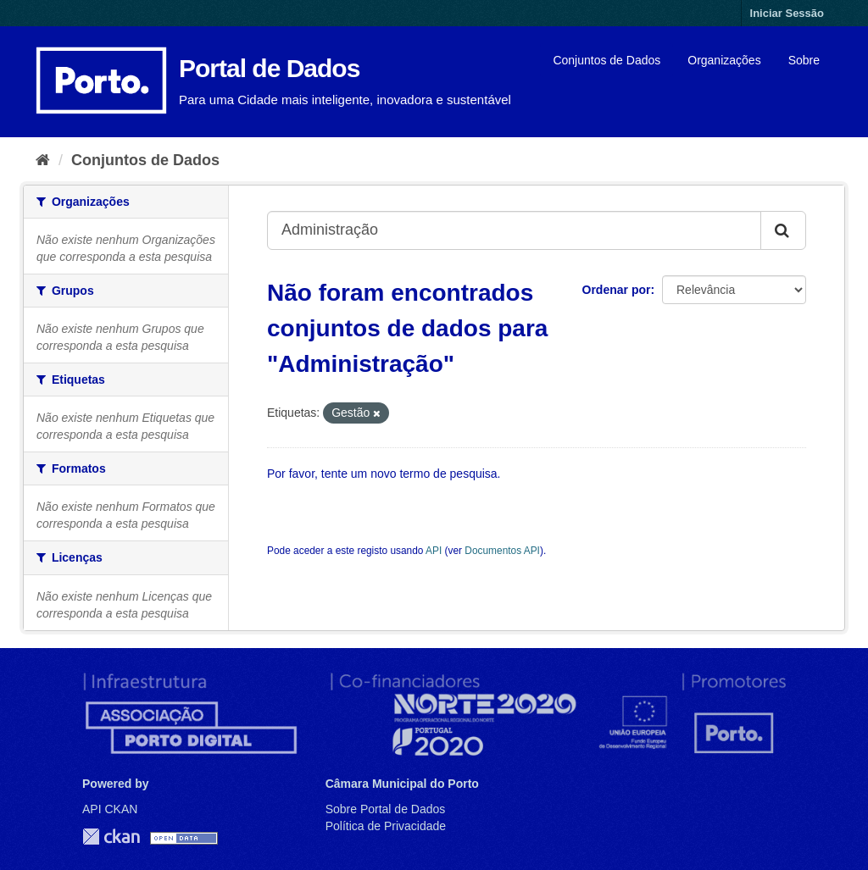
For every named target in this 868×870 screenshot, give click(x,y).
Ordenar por (616, 289)
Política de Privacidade (386, 826)
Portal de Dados (269, 68)
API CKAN (109, 809)
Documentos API (502, 551)
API (434, 551)
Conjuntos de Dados (606, 60)
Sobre (804, 60)
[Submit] (783, 230)
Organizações (723, 60)
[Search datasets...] (514, 230)
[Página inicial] (43, 160)
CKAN (111, 836)
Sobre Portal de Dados (386, 809)
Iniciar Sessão (787, 13)
